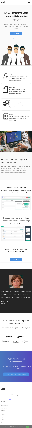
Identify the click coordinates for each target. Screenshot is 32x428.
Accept (27, 426)
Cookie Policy (4, 408)
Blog (2, 417)
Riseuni (3, 414)
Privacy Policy (4, 405)
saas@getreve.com (11, 399)
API (2, 422)
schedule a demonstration (16, 38)
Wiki (2, 420)
